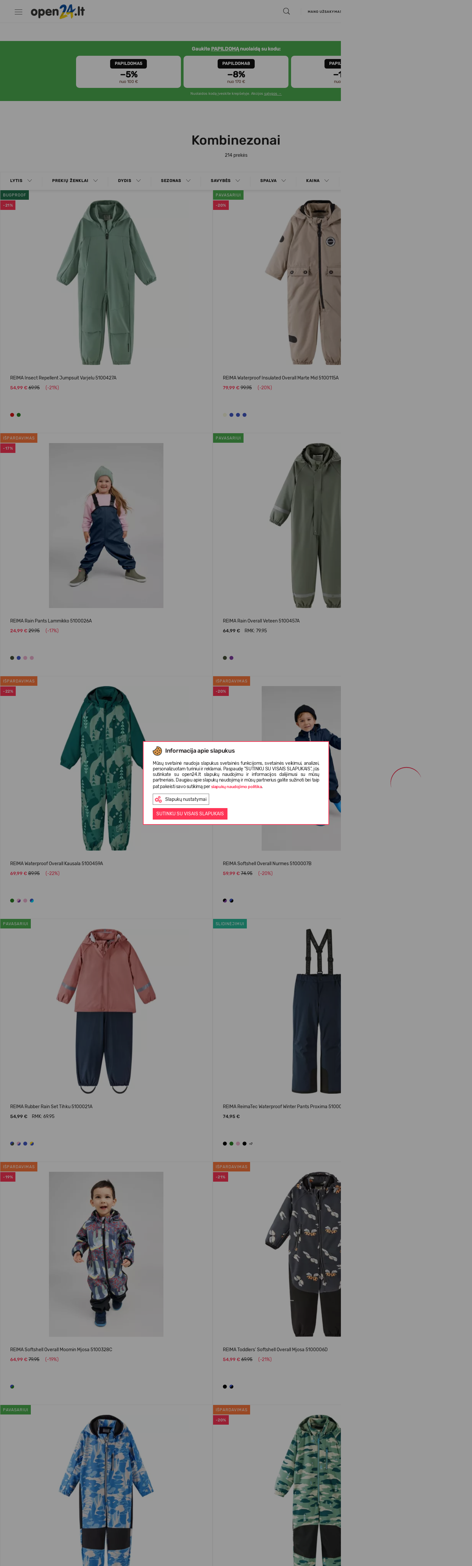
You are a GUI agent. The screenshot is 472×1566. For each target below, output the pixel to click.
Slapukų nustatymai (180, 799)
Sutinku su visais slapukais (190, 814)
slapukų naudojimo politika (236, 786)
